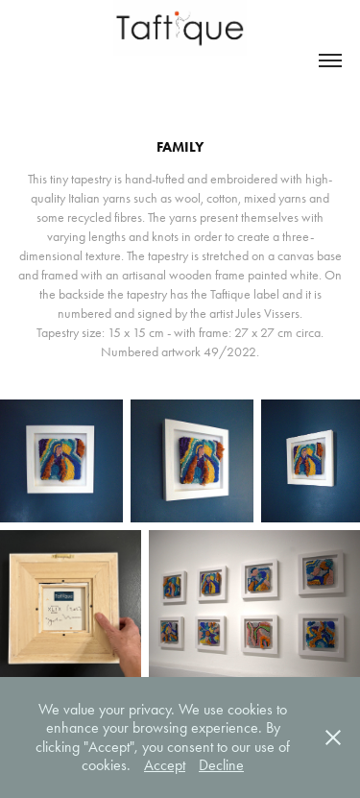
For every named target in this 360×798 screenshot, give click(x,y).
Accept (164, 765)
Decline (221, 765)
